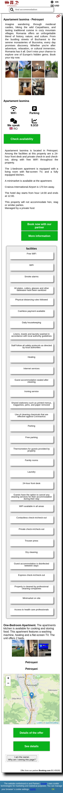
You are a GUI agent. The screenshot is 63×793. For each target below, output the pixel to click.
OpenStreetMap (52, 723)
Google (43, 783)
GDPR (33, 789)
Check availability (22, 139)
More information (39, 236)
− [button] (8, 683)
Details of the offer (31, 732)
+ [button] (8, 678)
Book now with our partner (39, 226)
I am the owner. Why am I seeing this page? (22, 758)
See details (32, 746)
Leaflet (39, 723)
